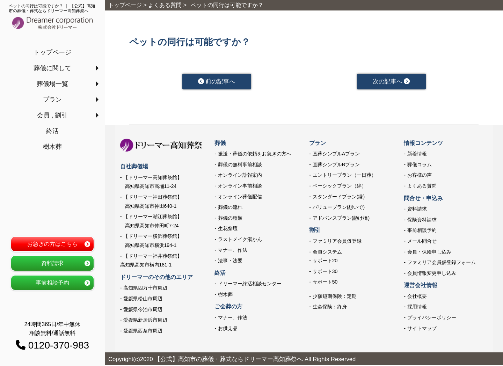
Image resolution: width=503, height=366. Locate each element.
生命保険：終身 (330, 307)
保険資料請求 (422, 220)
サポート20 (325, 261)
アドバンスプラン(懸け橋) (341, 218)
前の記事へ (216, 81)
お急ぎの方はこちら (52, 244)
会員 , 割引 (52, 115)
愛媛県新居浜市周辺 (145, 321)
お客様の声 (419, 176)
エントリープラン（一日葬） (344, 176)
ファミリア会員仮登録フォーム (441, 263)
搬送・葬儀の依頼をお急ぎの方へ (254, 155)
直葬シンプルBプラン (336, 165)
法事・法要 (230, 261)
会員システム (327, 252)
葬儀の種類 (230, 218)
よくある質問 (422, 186)
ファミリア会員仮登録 (337, 241)
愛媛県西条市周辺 (142, 331)
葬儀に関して (52, 68)
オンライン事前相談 (240, 186)
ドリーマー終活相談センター (250, 284)
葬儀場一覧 (52, 83)
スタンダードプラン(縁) (339, 197)
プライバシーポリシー (431, 318)
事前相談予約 (52, 283)
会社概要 (417, 297)
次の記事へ (391, 81)
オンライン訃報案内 (240, 176)
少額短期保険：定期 (335, 297)
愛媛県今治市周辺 (142, 310)
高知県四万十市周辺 (145, 289)
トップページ (52, 52)
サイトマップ (422, 329)
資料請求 (52, 263)
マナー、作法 (232, 251)
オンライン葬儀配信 (240, 197)
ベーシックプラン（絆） (339, 186)
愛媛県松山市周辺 (142, 299)
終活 (52, 130)
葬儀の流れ (230, 208)
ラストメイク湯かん (240, 240)
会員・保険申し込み (429, 252)
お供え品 (228, 329)
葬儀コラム (419, 165)
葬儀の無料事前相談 (240, 165)
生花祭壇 (228, 229)
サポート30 (325, 272)
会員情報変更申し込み (431, 274)
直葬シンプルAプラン (336, 155)
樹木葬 (52, 146)
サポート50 (325, 283)
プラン (52, 99)
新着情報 (417, 155)
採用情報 (417, 307)
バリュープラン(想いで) (339, 208)
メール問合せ (422, 241)
